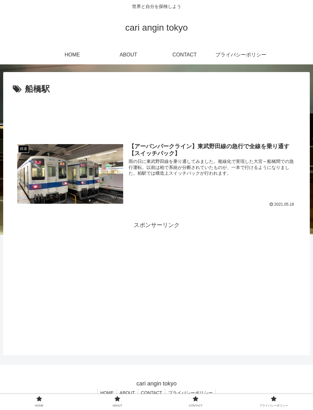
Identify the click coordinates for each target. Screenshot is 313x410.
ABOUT (127, 392)
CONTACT (152, 392)
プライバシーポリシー (191, 392)
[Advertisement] (156, 114)
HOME (106, 392)
